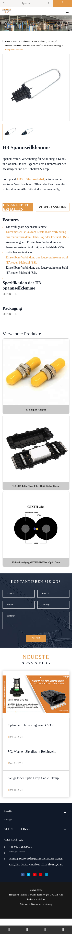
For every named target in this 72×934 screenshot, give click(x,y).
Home (7, 43)
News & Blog (36, 671)
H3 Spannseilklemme (14, 51)
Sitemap (24, 919)
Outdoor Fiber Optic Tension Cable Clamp (22, 47)
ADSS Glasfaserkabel (30, 181)
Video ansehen (53, 209)
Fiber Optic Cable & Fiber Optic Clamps (39, 43)
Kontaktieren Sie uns (36, 588)
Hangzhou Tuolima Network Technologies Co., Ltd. (33, 910)
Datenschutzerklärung (41, 919)
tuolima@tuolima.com (21, 866)
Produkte (16, 43)
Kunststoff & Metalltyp (51, 47)
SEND (36, 649)
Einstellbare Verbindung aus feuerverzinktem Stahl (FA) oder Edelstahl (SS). (37, 262)
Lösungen (10, 834)
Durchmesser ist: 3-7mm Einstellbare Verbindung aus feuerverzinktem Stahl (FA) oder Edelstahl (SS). (37, 236)
